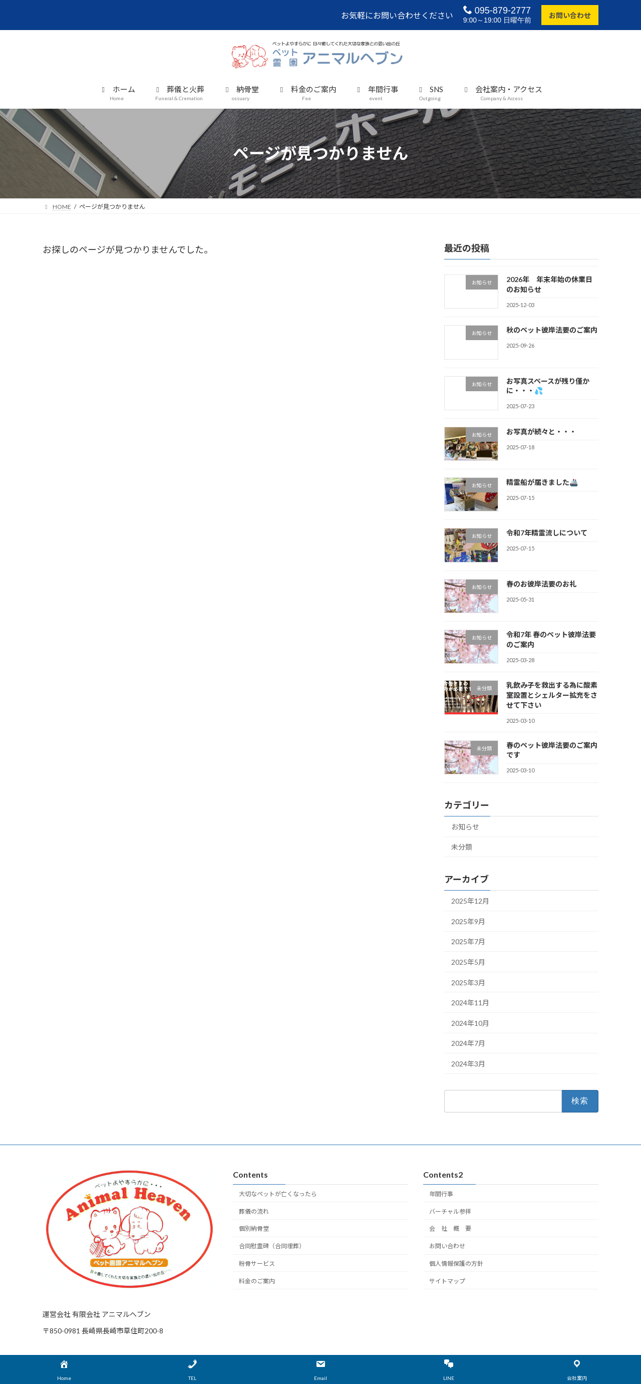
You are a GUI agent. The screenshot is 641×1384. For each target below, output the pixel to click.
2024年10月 (470, 1023)
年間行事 (441, 1194)
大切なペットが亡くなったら (278, 1194)
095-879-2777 (497, 10)
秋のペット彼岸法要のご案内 (551, 330)
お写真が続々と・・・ (541, 431)
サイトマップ (447, 1281)
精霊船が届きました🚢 (542, 482)
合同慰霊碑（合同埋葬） (272, 1246)
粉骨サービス (257, 1263)
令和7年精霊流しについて (546, 532)
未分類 (461, 847)
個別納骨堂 (254, 1228)
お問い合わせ (570, 15)
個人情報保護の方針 (456, 1263)
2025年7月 (468, 941)
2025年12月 (470, 901)
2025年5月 (468, 962)
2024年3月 (468, 1063)
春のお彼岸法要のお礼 (541, 584)
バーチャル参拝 (450, 1211)
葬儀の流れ (254, 1211)
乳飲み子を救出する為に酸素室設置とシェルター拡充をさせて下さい (551, 695)
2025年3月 (468, 982)
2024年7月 (468, 1043)
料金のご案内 (257, 1281)
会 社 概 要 (450, 1228)
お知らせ (465, 826)
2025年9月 (468, 921)
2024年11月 (470, 1002)
